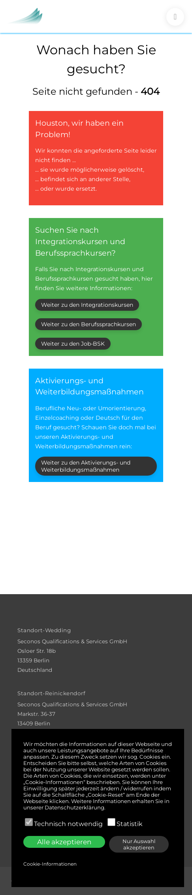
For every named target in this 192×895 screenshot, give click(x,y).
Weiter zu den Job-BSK (73, 343)
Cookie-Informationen (50, 864)
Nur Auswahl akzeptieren (139, 844)
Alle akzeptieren (64, 842)
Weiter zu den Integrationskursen (87, 304)
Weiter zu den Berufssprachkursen (88, 324)
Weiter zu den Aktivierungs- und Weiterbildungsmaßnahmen (85, 466)
